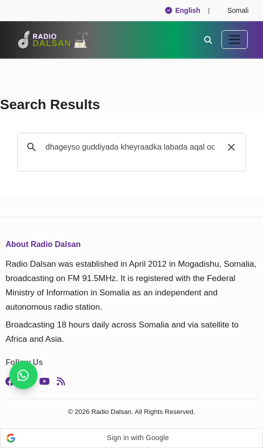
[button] (231, 147)
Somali (233, 10)
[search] (130, 147)
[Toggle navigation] (234, 39)
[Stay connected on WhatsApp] (23, 375)
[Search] (208, 39)
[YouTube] (44, 381)
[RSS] (61, 381)
